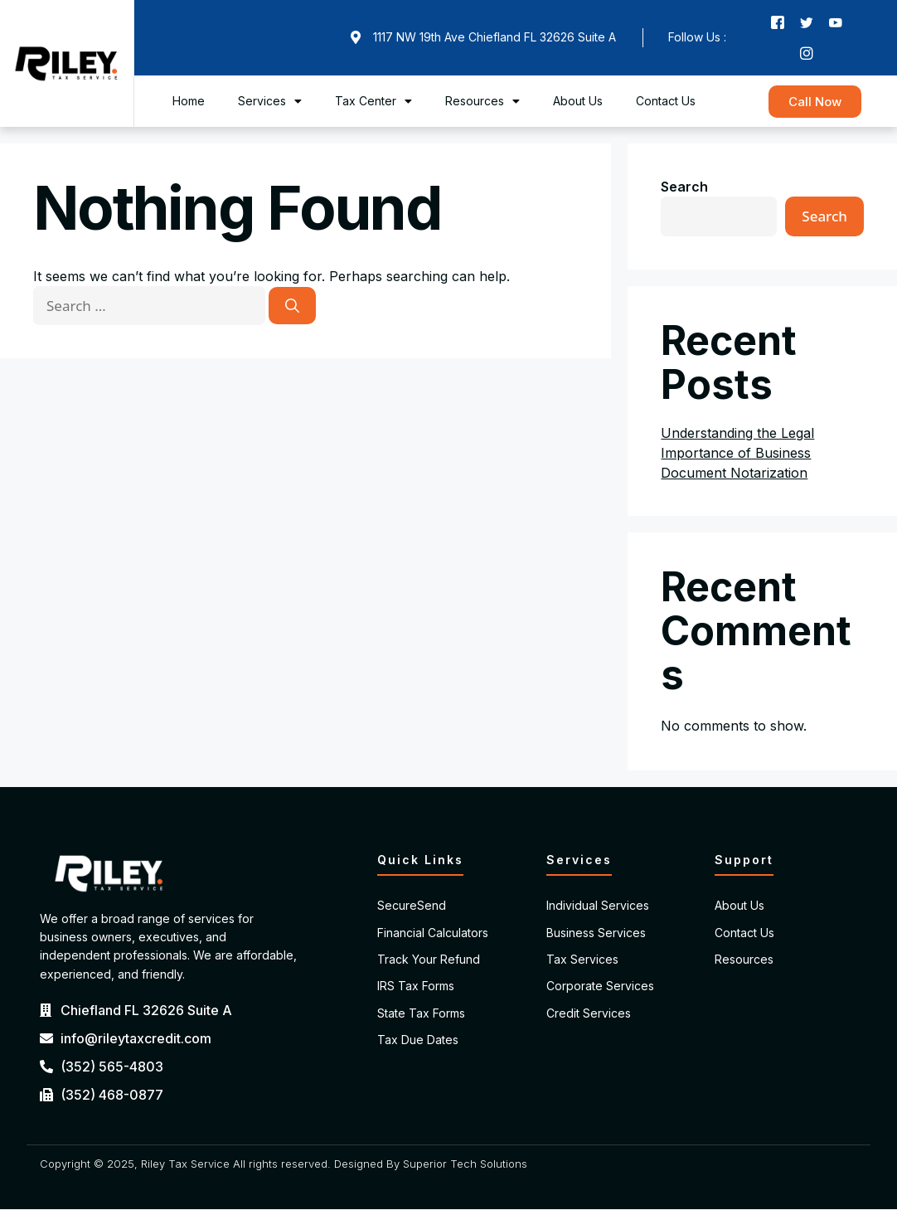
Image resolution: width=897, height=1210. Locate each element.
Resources (482, 102)
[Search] (292, 307)
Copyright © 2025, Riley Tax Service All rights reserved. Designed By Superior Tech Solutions (283, 1164)
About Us (578, 102)
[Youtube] (835, 22)
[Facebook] (777, 22)
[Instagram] (806, 54)
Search (684, 187)
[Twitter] (806, 22)
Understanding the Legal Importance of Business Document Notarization (737, 453)
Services (270, 102)
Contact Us (666, 102)
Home (188, 102)
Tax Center (373, 102)
